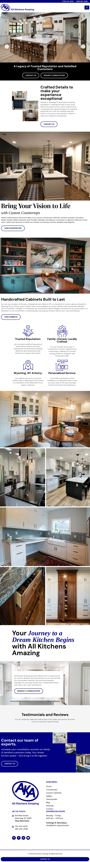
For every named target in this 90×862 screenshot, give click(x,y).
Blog (48, 802)
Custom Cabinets (53, 793)
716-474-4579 (21, 826)
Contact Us (30, 75)
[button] (12, 724)
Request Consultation (54, 75)
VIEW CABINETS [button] (10, 317)
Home (48, 786)
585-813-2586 (21, 829)
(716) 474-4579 (67, 1)
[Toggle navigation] (86, 8)
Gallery (49, 796)
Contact (49, 809)
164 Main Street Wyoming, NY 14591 (23, 818)
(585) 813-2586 (82, 1)
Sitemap (50, 805)
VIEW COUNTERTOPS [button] (13, 228)
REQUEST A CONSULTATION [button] (28, 691)
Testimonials (51, 799)
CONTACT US (49, 124)
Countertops (51, 789)
